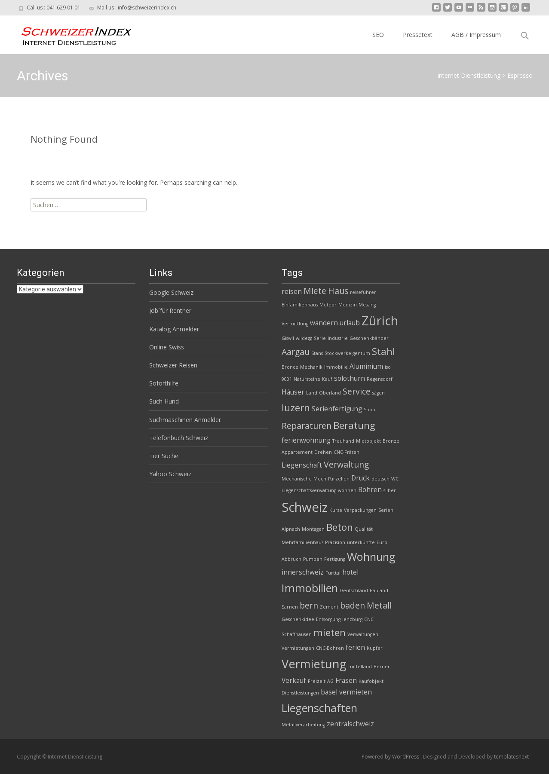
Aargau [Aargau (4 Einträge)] (296, 352)
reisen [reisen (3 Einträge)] (292, 291)
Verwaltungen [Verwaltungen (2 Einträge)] (362, 634)
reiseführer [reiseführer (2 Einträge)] (363, 292)
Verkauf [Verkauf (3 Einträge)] (294, 680)
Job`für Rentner (170, 310)
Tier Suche (163, 456)
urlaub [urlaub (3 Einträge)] (350, 322)
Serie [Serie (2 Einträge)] (320, 338)
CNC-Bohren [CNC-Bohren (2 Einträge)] (330, 648)
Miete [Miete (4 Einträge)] (315, 291)
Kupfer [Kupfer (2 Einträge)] (375, 648)
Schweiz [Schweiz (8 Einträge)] (305, 507)
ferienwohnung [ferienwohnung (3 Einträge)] (306, 440)
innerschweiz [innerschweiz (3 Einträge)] (303, 572)
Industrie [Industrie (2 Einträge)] (338, 338)
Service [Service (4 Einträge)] (357, 391)
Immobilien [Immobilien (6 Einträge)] (310, 588)
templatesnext (511, 756)
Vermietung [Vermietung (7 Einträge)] (314, 664)
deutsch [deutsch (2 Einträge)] (380, 479)
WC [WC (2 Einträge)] (395, 479)
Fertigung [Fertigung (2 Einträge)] (334, 559)
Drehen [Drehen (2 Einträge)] (323, 452)
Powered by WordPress (391, 756)
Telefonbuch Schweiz (178, 438)
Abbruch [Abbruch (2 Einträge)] (291, 559)
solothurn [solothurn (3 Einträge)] (349, 378)
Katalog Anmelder (174, 329)
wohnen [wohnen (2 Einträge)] (347, 490)
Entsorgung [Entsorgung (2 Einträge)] (328, 619)
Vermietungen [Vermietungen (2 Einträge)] (298, 648)
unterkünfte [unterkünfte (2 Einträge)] (361, 542)
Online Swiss (166, 347)
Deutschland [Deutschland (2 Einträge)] (354, 590)
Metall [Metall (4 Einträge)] (379, 605)
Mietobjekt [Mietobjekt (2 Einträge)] (368, 441)
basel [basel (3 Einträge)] (329, 692)
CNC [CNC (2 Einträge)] (369, 619)
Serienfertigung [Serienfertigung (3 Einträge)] (337, 408)
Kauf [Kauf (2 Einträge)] (327, 379)
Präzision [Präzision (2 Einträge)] (335, 542)
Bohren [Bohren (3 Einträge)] (370, 489)
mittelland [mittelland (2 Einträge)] (360, 667)
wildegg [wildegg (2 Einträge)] (304, 338)
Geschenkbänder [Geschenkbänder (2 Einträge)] (369, 338)
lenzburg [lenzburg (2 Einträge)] (352, 619)
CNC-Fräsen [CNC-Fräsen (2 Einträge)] (346, 452)
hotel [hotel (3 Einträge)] (350, 572)
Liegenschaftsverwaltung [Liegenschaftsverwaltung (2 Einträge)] (309, 490)
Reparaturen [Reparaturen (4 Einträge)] (306, 425)
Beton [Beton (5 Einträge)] (339, 527)
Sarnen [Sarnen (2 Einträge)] (290, 607)
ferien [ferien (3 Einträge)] (355, 647)
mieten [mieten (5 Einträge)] (329, 632)
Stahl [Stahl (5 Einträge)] (383, 351)
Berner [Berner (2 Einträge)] (382, 667)
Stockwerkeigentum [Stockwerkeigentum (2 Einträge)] (347, 353)
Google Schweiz (171, 292)
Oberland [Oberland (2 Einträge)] (330, 393)
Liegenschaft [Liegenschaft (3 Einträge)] (302, 465)
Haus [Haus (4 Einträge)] (338, 291)
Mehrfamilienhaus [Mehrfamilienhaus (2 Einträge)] (302, 542)
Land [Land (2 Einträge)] (311, 393)
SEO (378, 35)
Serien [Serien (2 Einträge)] (385, 510)
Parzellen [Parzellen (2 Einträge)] (339, 479)
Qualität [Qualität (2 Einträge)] (364, 529)
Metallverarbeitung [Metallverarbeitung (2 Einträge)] (303, 725)
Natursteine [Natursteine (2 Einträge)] (307, 379)
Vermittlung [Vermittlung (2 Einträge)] (295, 324)
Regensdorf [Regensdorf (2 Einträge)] (380, 379)
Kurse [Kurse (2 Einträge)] (335, 510)
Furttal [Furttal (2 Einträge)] (332, 573)
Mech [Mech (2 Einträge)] (319, 479)
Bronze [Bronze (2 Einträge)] (391, 441)
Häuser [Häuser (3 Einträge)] (293, 392)
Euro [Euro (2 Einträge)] (382, 542)
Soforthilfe (163, 383)
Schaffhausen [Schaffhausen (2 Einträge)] (297, 634)
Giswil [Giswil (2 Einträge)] (288, 338)
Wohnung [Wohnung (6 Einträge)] (371, 556)
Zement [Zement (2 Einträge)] (329, 607)
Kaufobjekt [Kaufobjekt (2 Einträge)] (371, 681)
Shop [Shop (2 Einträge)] (369, 410)
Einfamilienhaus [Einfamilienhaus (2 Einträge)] (300, 305)
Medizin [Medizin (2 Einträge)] (347, 305)
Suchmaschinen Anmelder (185, 420)
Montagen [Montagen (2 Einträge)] (313, 529)
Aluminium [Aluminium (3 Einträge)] (366, 366)
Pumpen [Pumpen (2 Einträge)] (312, 559)
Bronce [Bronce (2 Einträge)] (290, 367)
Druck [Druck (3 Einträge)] (360, 478)
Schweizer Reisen (173, 365)
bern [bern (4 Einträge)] (309, 605)
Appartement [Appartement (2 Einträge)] (297, 452)
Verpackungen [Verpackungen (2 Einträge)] (360, 510)
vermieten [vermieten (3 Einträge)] (355, 692)
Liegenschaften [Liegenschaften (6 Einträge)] (319, 708)
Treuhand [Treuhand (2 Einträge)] (343, 441)
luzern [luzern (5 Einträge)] (296, 407)
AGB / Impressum (476, 35)
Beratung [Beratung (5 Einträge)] (354, 425)
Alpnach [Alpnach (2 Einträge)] (291, 529)
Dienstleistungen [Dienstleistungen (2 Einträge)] (300, 693)
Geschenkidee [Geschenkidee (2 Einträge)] (298, 619)
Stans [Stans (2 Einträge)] (317, 353)
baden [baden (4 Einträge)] (352, 605)
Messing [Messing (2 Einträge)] (367, 305)
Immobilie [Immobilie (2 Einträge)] (336, 367)
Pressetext (417, 35)
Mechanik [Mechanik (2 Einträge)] (311, 367)
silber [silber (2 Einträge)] (389, 490)
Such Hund (164, 401)
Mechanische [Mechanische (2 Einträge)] (297, 479)
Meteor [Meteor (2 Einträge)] (328, 305)
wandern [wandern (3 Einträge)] (324, 322)
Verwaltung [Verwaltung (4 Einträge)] (346, 464)
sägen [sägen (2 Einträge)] (378, 393)
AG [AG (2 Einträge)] (330, 681)
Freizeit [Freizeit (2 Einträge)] (316, 681)
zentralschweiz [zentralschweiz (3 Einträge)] (350, 723)
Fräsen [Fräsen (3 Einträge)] (346, 680)
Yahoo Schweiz (170, 474)
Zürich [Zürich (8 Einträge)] (380, 320)
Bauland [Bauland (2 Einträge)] (379, 590)
